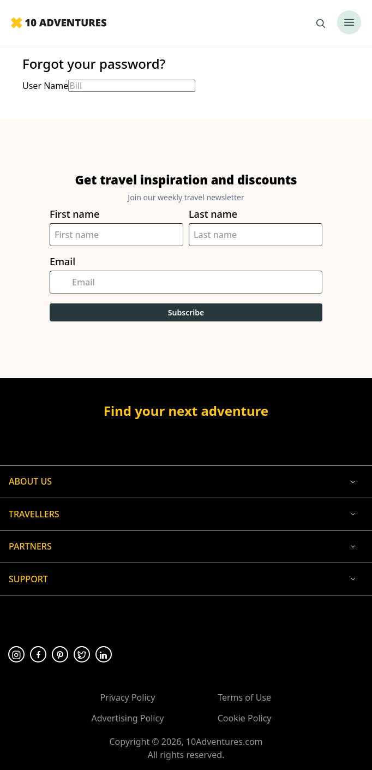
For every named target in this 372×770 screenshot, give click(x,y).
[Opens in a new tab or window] (186, 439)
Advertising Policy (127, 718)
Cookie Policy (245, 718)
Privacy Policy (127, 697)
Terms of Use (244, 697)
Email (62, 261)
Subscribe (186, 312)
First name (74, 214)
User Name (45, 86)
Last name (213, 214)
